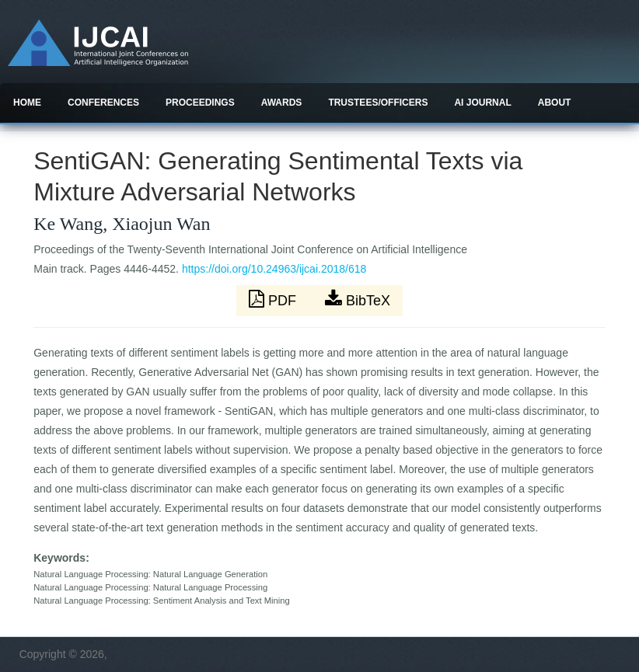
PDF (274, 299)
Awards (281, 102)
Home (27, 102)
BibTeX (357, 299)
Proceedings (200, 102)
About (554, 102)
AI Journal (482, 102)
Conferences (103, 102)
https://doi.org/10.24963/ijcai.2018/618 (274, 269)
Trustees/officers (378, 102)
